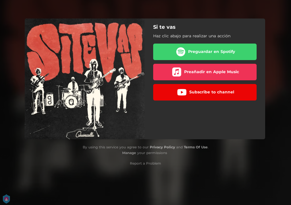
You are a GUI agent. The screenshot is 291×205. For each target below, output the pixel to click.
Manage (129, 153)
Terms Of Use (196, 147)
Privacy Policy (162, 147)
